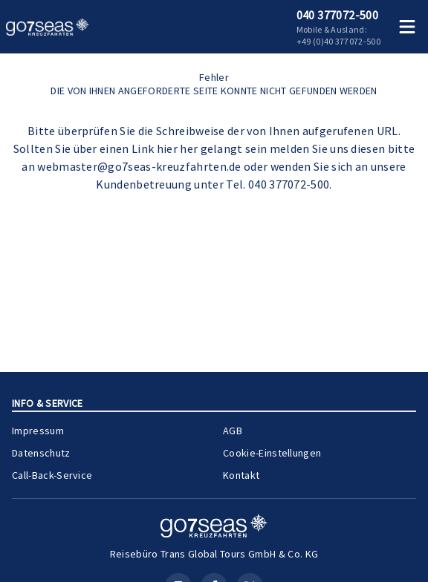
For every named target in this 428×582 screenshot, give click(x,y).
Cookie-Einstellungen (272, 453)
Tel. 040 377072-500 (277, 184)
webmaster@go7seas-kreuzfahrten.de (139, 166)
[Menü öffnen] (407, 27)
